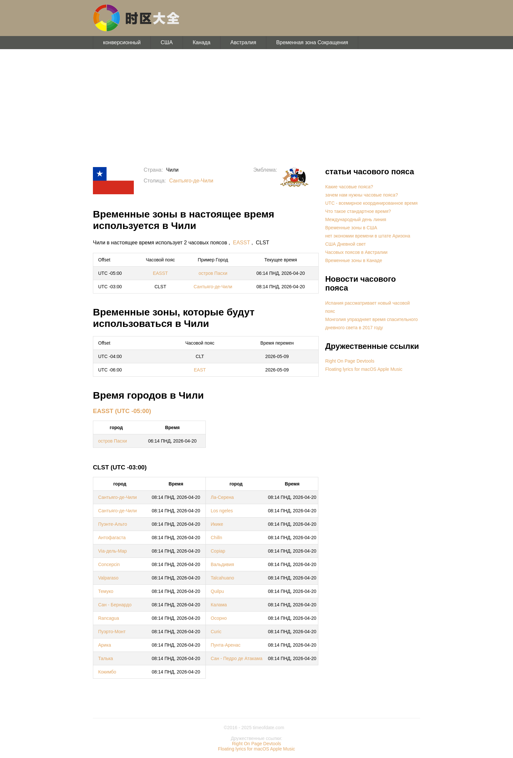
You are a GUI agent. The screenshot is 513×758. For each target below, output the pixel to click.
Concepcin (109, 564)
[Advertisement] (256, 108)
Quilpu (217, 591)
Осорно (219, 618)
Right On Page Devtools (349, 361)
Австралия (243, 42)
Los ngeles (222, 510)
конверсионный (122, 42)
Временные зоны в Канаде (353, 260)
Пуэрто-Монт (112, 631)
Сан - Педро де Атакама (236, 658)
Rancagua (108, 618)
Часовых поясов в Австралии (356, 252)
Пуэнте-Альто (112, 524)
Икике (217, 524)
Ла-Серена (222, 497)
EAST (200, 369)
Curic (216, 631)
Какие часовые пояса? (349, 186)
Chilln (216, 537)
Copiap (218, 551)
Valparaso (108, 577)
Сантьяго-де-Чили (191, 180)
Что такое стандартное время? (358, 211)
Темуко (105, 591)
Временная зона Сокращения (312, 42)
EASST (241, 242)
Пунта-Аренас (225, 645)
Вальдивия (222, 564)
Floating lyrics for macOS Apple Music (363, 369)
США (167, 42)
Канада (201, 42)
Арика (104, 645)
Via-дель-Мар (112, 551)
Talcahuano (222, 577)
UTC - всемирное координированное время (371, 203)
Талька (105, 658)
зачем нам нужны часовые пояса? (361, 195)
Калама (219, 604)
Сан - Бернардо (115, 604)
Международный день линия (355, 219)
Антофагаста (112, 537)
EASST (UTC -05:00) (122, 410)
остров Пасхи (213, 273)
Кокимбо (107, 671)
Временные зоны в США (351, 227)
